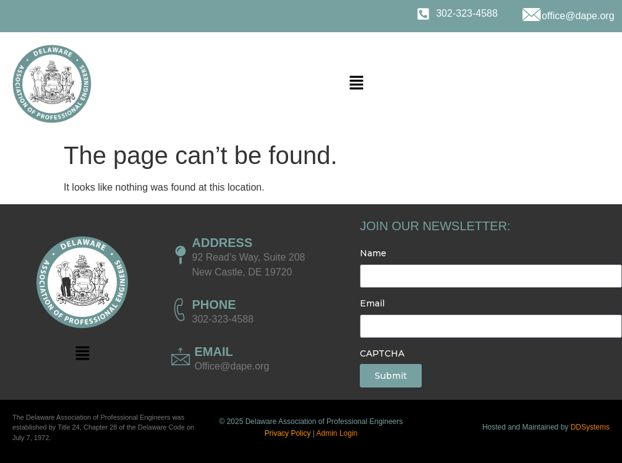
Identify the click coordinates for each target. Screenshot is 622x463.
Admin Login (337, 433)
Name (373, 253)
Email (372, 303)
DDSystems (590, 427)
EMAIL (214, 351)
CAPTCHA (382, 353)
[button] (356, 83)
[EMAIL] (180, 356)
